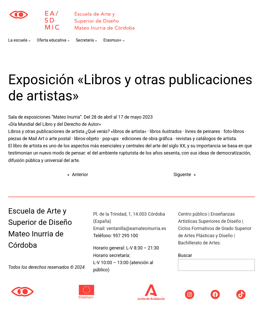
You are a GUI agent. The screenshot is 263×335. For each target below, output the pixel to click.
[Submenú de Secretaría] (96, 40)
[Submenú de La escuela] (29, 40)
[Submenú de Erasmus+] (123, 40)
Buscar (185, 255)
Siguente (182, 174)
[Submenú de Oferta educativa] (68, 40)
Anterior (80, 174)
